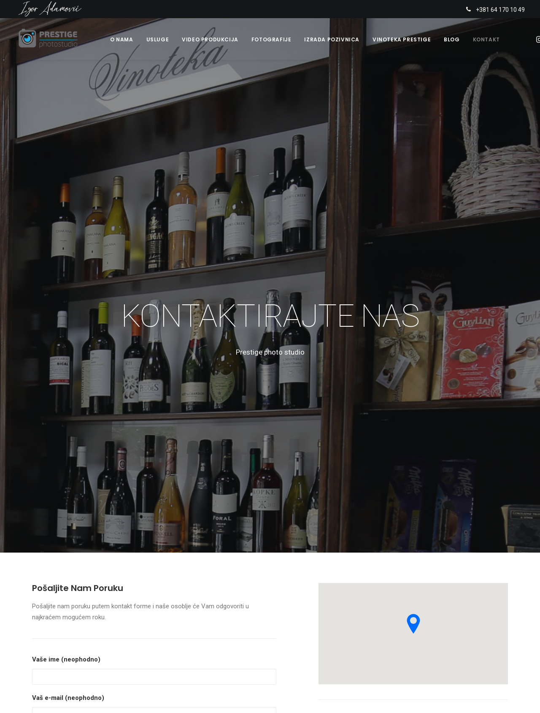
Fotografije (271, 40)
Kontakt (486, 40)
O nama (121, 40)
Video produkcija (210, 40)
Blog (451, 40)
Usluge (157, 40)
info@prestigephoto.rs (370, 510)
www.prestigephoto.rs (364, 522)
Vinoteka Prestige (402, 40)
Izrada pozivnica (331, 40)
